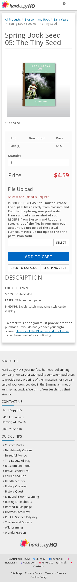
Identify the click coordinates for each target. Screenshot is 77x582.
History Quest (14, 491)
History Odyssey (15, 486)
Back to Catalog (24, 268)
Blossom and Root (37, 19)
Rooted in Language (18, 507)
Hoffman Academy (17, 512)
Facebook (56, 559)
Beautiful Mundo (16, 455)
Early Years (61, 19)
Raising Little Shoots (18, 502)
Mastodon (28, 562)
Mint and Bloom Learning (22, 496)
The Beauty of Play (17, 460)
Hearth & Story (15, 481)
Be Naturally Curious (18, 450)
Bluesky (39, 559)
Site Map (16, 573)
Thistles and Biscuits (18, 522)
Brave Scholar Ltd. (17, 471)
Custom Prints (14, 445)
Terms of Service (55, 573)
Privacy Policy (33, 573)
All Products (13, 19)
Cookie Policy (38, 577)
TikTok (61, 562)
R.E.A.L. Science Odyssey (21, 517)
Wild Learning (14, 527)
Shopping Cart (55, 268)
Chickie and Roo (15, 476)
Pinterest (46, 562)
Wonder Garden (15, 532)
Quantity (14, 156)
